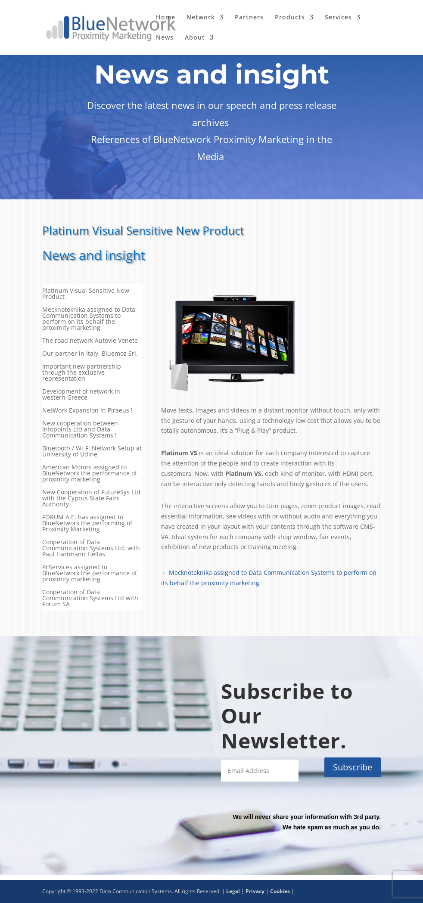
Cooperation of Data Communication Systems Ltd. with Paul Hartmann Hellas (91, 548)
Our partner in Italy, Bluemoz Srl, (90, 354)
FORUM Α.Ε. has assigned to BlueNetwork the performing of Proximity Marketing (87, 523)
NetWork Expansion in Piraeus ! (87, 410)
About (195, 37)
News (165, 37)
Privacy (255, 891)
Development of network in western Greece (81, 394)
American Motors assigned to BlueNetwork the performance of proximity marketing (89, 473)
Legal (233, 891)
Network (201, 17)
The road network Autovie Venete (90, 341)
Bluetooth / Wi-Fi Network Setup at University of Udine (92, 451)
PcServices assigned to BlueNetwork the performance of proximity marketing (89, 573)
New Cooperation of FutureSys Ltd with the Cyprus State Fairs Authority (91, 498)
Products (290, 17)
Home (165, 17)
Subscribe (352, 767)
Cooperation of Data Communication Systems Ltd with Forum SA (90, 598)
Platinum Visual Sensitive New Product (85, 294)
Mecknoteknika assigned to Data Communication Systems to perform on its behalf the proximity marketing (88, 319)
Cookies (280, 891)
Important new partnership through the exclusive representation (81, 372)
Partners (249, 17)
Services (338, 17)
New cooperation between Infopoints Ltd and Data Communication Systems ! (80, 429)
